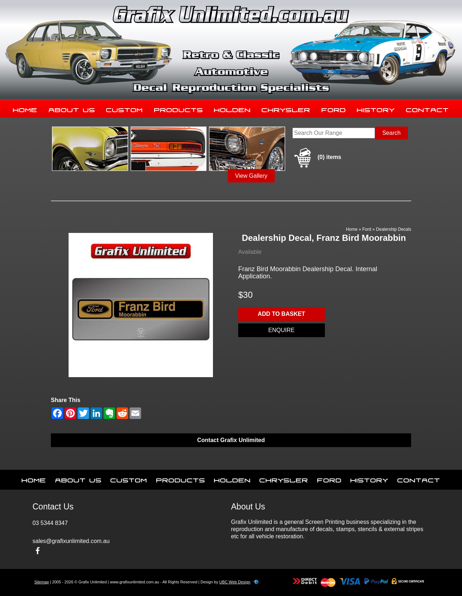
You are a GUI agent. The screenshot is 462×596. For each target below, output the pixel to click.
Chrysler (286, 108)
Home (25, 108)
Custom (124, 108)
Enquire (281, 330)
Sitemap (41, 582)
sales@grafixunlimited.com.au (71, 541)
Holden (232, 108)
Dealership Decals (393, 229)
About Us (72, 108)
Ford (334, 108)
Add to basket (281, 314)
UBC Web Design (234, 582)
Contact (427, 108)
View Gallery (251, 176)
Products (178, 108)
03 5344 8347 (50, 523)
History (376, 108)
